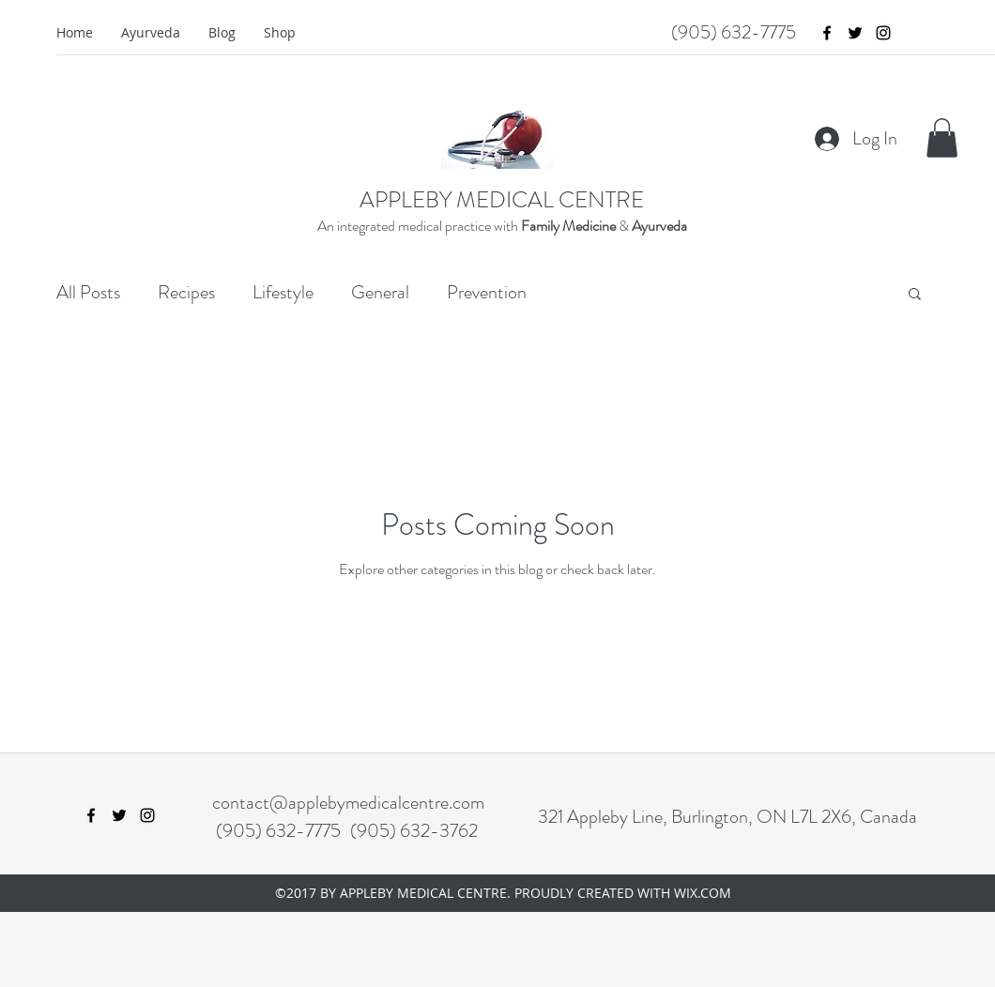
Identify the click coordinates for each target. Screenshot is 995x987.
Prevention (487, 292)
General (380, 292)
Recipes (186, 292)
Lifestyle (283, 292)
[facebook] (827, 32)
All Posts (88, 292)
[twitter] (855, 32)
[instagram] (883, 32)
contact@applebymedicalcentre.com (348, 802)
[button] (942, 138)
